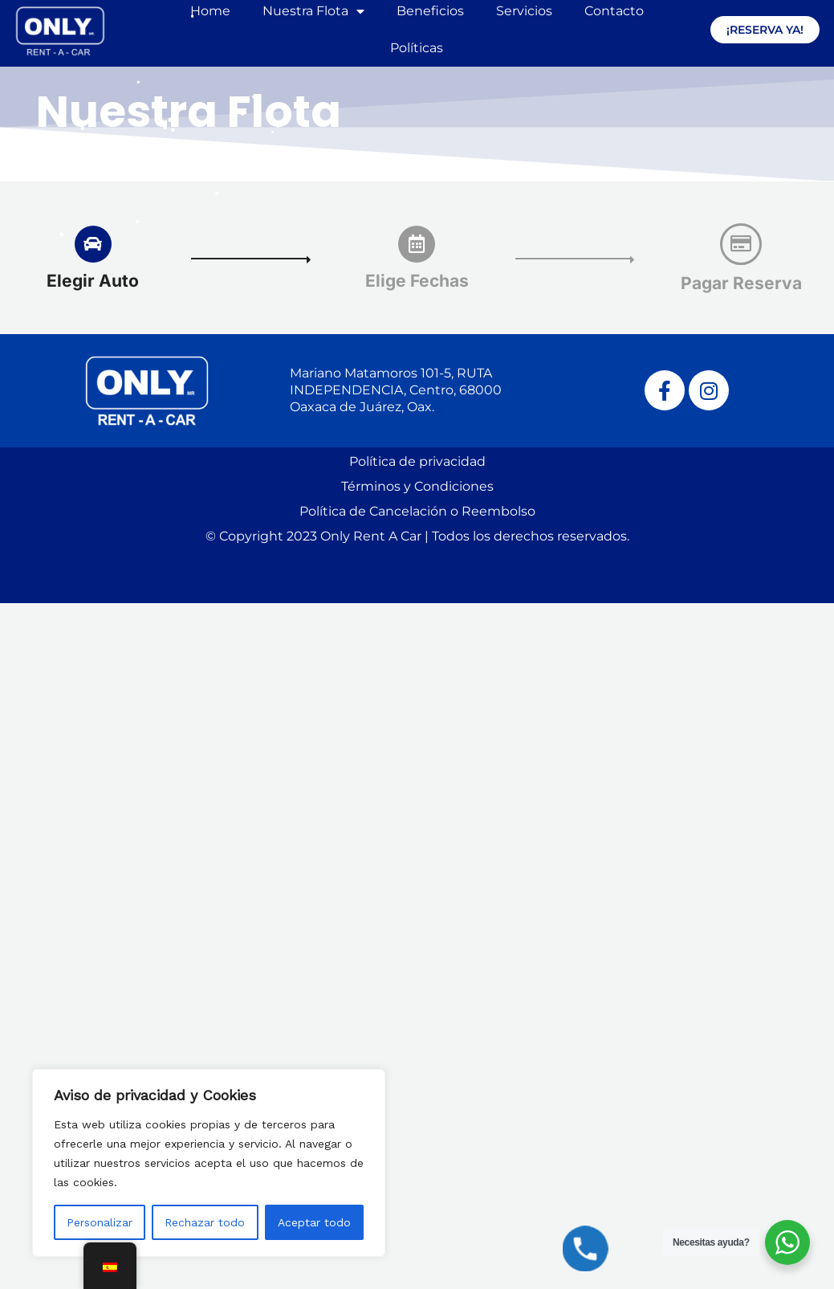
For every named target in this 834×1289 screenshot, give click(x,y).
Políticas (416, 47)
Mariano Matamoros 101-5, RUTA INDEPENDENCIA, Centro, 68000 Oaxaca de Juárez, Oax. (396, 389)
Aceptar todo (314, 1222)
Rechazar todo (205, 1222)
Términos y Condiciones (417, 486)
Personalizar (99, 1222)
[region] (208, 1163)
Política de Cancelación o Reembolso (417, 511)
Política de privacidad (417, 461)
